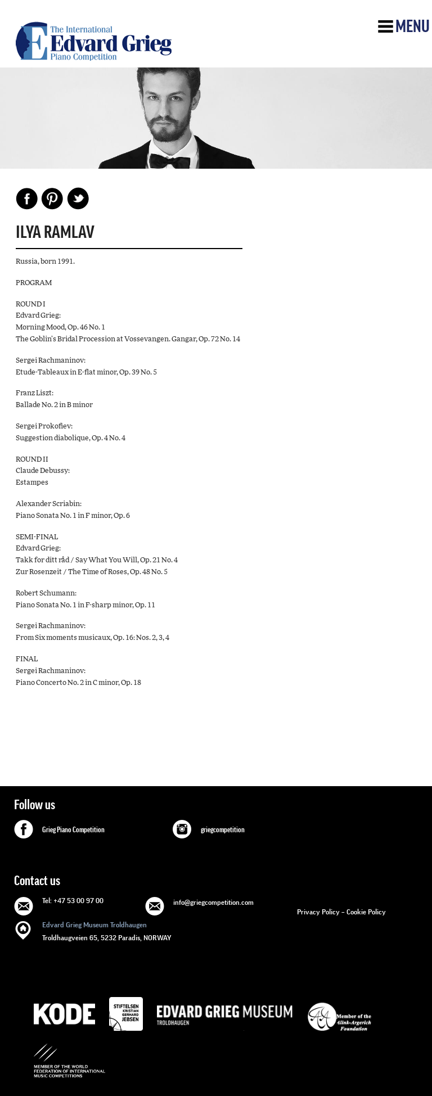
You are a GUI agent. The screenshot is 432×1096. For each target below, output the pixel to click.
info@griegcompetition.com (213, 902)
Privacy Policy (318, 911)
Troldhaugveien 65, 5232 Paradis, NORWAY (107, 930)
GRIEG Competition (94, 41)
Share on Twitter (77, 198)
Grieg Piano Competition (73, 830)
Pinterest (52, 198)
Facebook (27, 198)
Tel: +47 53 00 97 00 (73, 900)
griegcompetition (223, 830)
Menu (412, 26)
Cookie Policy (366, 911)
